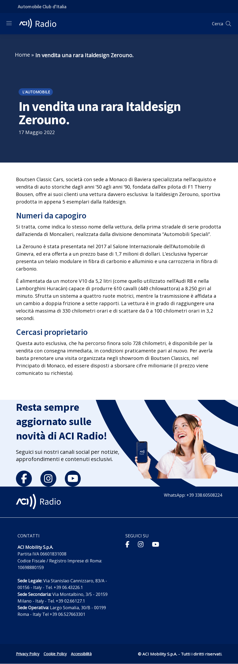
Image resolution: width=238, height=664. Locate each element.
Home (22, 54)
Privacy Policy (27, 653)
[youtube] (73, 479)
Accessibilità (81, 653)
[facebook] (24, 479)
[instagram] (48, 479)
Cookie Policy (55, 653)
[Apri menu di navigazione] (9, 23)
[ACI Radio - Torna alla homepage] (40, 24)
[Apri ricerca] (228, 23)
